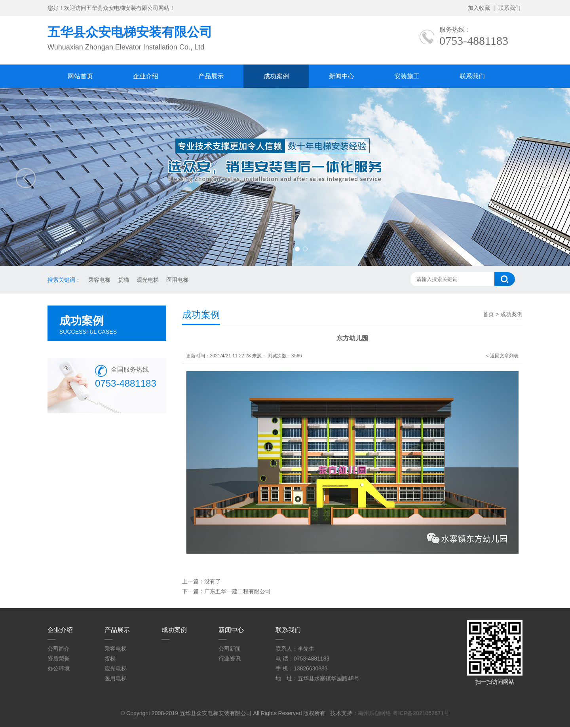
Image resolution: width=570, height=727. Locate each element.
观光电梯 (148, 280)
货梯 (123, 280)
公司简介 (59, 648)
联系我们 (509, 8)
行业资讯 (229, 658)
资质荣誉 (59, 658)
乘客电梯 (99, 280)
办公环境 (59, 668)
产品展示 (211, 76)
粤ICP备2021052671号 (421, 713)
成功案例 (276, 76)
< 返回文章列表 (502, 356)
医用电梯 (177, 280)
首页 (488, 314)
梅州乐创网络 (374, 713)
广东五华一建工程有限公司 (237, 591)
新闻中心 (341, 76)
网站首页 (80, 76)
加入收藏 (479, 8)
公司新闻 (229, 648)
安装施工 (407, 76)
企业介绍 (145, 76)
